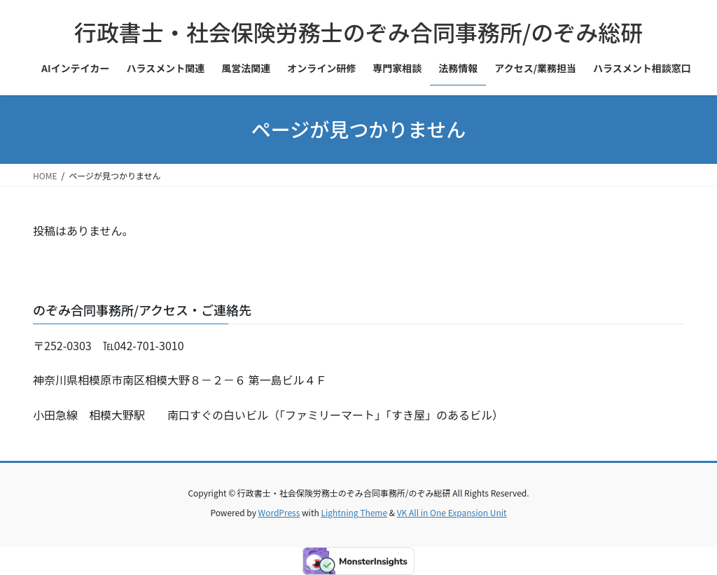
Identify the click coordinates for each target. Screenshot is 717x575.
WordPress (279, 512)
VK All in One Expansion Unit (452, 512)
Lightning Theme (354, 512)
